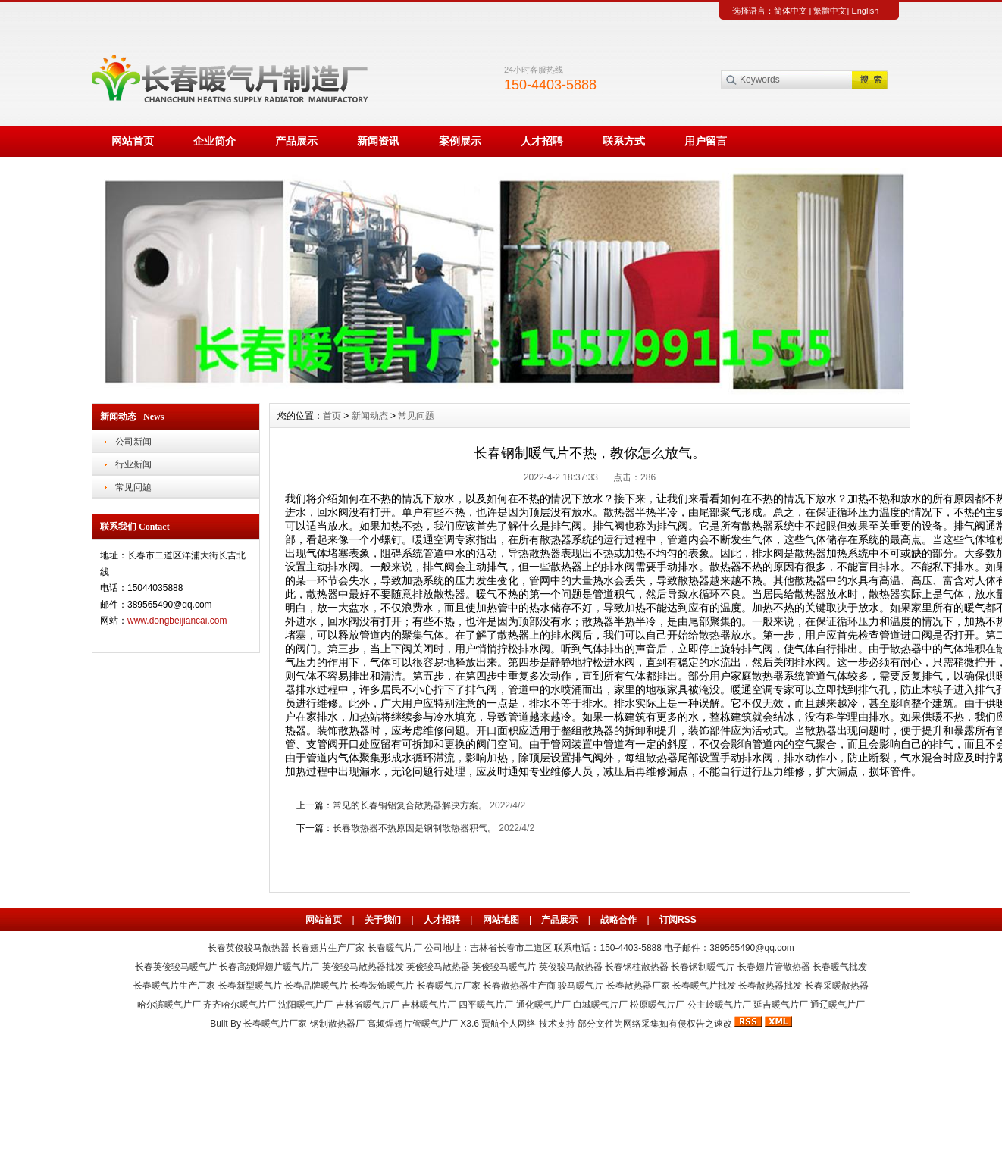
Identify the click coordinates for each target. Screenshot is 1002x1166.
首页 (332, 416)
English (864, 10)
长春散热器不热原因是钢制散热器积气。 (414, 828)
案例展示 (460, 141)
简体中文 (790, 10)
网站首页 (132, 141)
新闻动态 (370, 416)
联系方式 (624, 141)
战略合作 (618, 919)
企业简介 (214, 141)
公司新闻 (133, 441)
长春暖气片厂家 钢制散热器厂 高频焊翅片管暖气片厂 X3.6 (361, 1023)
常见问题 (133, 487)
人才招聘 (542, 141)
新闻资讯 (378, 141)
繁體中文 (830, 10)
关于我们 (383, 919)
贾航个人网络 (508, 1023)
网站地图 (501, 919)
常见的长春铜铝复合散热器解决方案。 (410, 805)
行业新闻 (133, 464)
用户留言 (705, 141)
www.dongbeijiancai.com (177, 620)
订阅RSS (678, 919)
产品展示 (296, 141)
